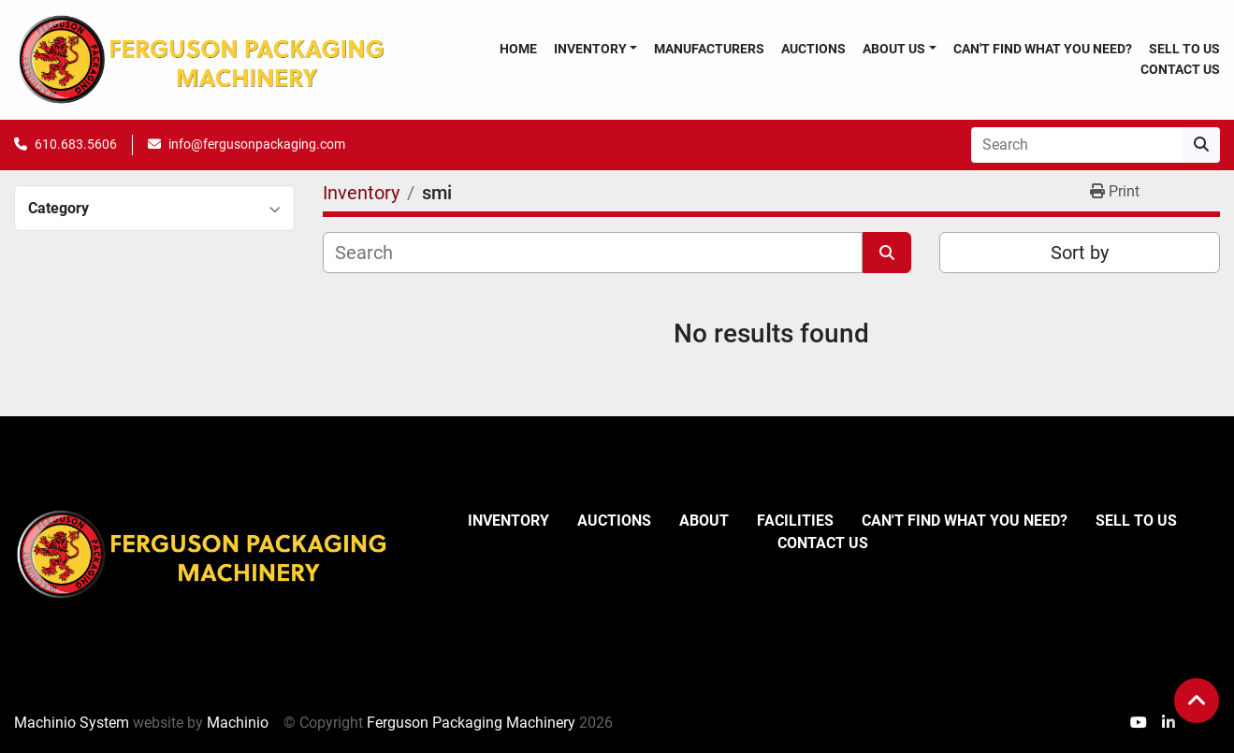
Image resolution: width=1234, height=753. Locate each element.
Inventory (590, 48)
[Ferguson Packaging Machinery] (201, 554)
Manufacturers (709, 48)
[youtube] (1138, 723)
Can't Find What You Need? (1042, 48)
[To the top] (1196, 700)
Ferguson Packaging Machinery (471, 722)
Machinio (238, 722)
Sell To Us (1184, 48)
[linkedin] (1168, 723)
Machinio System (71, 722)
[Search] (1077, 145)
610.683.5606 (76, 144)
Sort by (1080, 252)
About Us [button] (894, 48)
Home (518, 48)
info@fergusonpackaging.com (256, 144)
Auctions (813, 48)
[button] (596, 49)
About (704, 520)
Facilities (795, 520)
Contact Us (1180, 69)
